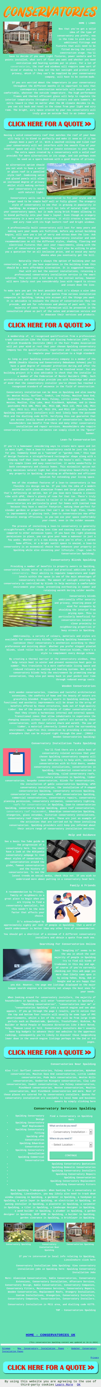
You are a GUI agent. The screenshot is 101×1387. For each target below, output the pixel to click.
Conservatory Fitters (20, 1288)
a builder (71, 1214)
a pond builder (24, 1211)
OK (78, 1384)
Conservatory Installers (78, 1295)
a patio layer (26, 1200)
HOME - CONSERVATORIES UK (50, 1335)
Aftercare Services (82, 1281)
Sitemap (6, 1348)
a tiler (26, 1207)
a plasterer (53, 1204)
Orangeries (53, 1295)
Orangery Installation (79, 1292)
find (15, 1070)
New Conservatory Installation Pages (40, 1348)
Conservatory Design (18, 1285)
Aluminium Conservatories (29, 1278)
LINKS (92, 23)
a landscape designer (64, 1207)
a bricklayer (69, 1217)
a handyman (85, 1197)
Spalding (68, 392)
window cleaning (15, 1197)
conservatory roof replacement (26, 811)
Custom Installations (30, 1295)
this (65, 875)
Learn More (64, 1384)
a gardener (52, 1197)
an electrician (64, 1200)
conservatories (20, 66)
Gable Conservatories (62, 1278)
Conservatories (50, 1298)
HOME (81, 23)
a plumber (59, 1211)
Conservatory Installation (50, 1281)
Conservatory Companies (79, 1285)
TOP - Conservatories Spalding (76, 1310)
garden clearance (31, 1217)
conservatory (20, 573)
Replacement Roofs (51, 1292)
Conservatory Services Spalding (65, 1108)
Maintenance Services (50, 1288)
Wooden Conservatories (22, 1292)
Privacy (95, 1358)
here (26, 848)
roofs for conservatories (29, 804)
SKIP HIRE (40, 1214)
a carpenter (88, 1204)
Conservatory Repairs (80, 1288)
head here (88, 879)
